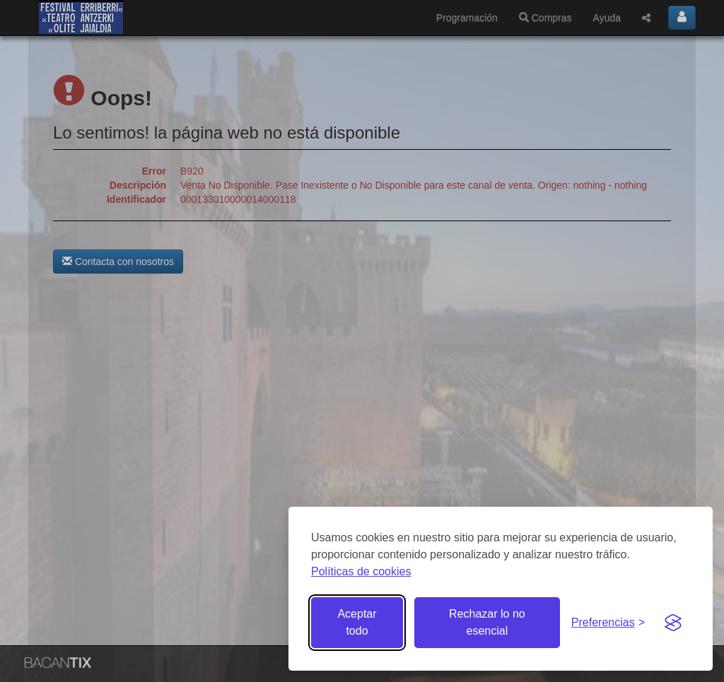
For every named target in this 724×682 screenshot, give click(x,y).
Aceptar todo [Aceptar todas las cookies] (356, 622)
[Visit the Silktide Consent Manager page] (673, 623)
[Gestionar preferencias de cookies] (608, 623)
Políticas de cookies (361, 571)
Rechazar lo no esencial (487, 622)
